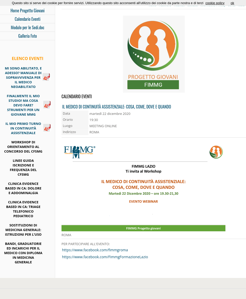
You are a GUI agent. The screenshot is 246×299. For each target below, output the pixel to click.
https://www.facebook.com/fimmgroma (95, 249)
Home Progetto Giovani (28, 10)
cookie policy (215, 3)
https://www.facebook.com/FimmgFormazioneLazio (105, 256)
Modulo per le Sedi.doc (27, 27)
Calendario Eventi (27, 19)
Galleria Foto (27, 36)
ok (232, 3)
